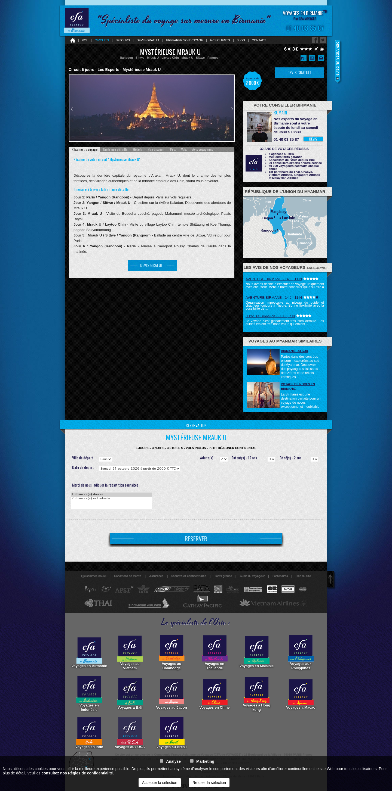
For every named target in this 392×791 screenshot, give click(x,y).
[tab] (84, 149)
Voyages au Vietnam (130, 652)
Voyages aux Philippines (301, 652)
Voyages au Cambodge (172, 652)
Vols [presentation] (184, 149)
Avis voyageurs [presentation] (202, 149)
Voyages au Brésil (172, 733)
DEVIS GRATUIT (152, 265)
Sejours (123, 40)
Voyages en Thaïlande (215, 652)
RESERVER (196, 538)
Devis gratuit (148, 40)
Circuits (102, 40)
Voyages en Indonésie (89, 694)
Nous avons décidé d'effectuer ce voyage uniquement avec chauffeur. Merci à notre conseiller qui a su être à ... (285, 287)
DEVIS (313, 139)
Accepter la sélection (159, 782)
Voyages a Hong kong (256, 694)
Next (232, 109)
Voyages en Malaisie (257, 652)
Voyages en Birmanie (89, 652)
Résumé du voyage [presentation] (84, 149)
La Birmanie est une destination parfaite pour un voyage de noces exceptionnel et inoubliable (300, 401)
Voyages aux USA (130, 733)
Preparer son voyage (184, 40)
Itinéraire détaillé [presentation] (115, 149)
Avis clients (220, 40)
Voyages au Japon (171, 693)
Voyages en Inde (89, 733)
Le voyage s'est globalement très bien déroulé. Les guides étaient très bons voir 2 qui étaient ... (285, 322)
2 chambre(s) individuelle (111, 499)
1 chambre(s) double (111, 495)
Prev (72, 109)
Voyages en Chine (215, 693)
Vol (85, 40)
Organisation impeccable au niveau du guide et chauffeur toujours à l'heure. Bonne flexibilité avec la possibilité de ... (285, 305)
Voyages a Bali (130, 693)
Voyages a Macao (300, 693)
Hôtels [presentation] (137, 149)
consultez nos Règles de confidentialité (77, 773)
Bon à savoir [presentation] (156, 149)
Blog (241, 40)
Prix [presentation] (173, 149)
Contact (259, 40)
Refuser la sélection (209, 782)
